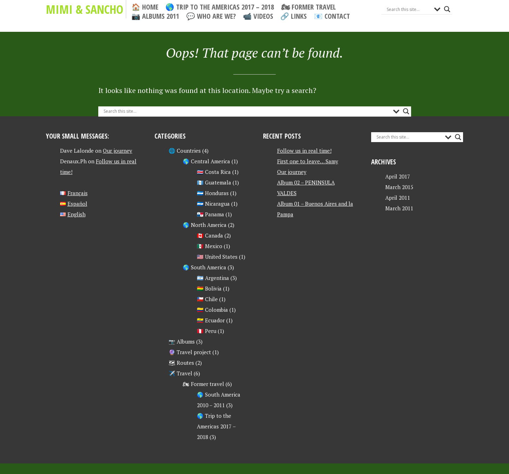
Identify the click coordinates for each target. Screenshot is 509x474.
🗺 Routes (181, 362)
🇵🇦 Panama (210, 214)
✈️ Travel (180, 373)
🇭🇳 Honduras (213, 193)
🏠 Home (144, 7)
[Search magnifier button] (447, 9)
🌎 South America (204, 267)
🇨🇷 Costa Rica (214, 171)
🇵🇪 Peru (206, 330)
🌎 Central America (206, 161)
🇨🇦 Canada (210, 235)
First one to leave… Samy (307, 161)
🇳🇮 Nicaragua (213, 203)
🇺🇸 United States (217, 256)
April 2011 (397, 197)
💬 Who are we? (211, 16)
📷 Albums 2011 (155, 16)
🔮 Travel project (190, 352)
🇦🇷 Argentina (213, 277)
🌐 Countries (185, 150)
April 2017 (397, 176)
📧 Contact (332, 16)
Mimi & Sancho (84, 9)
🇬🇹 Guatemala (214, 182)
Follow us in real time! (304, 150)
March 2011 (399, 208)
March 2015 (399, 187)
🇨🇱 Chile (207, 299)
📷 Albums (182, 341)
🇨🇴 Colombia (212, 309)
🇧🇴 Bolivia (209, 288)
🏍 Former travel (308, 7)
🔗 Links (293, 16)
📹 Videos (258, 16)
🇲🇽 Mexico (209, 246)
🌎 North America (205, 224)
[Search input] (409, 9)
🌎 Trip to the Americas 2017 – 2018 (219, 7)
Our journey (117, 150)
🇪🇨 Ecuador (211, 320)
